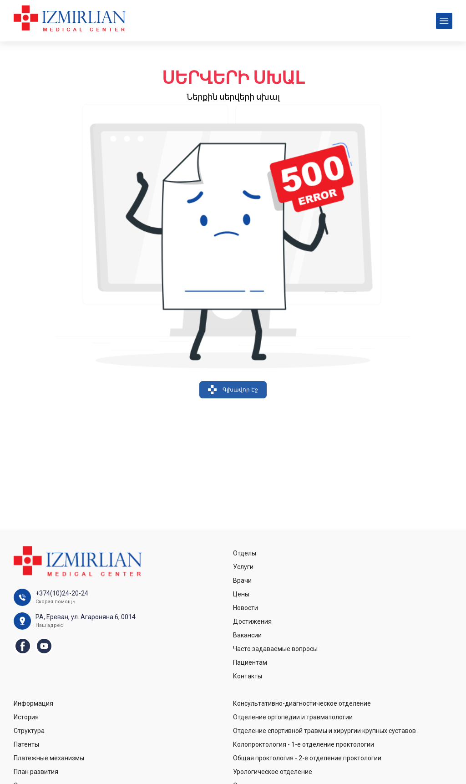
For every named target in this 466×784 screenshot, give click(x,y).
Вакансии (247, 635)
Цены (241, 594)
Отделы (244, 553)
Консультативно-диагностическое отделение (302, 703)
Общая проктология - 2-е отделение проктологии (307, 758)
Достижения (252, 621)
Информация (33, 703)
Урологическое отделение (272, 771)
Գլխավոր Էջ (233, 389)
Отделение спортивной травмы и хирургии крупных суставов (324, 730)
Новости (245, 607)
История (26, 717)
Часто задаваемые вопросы (275, 648)
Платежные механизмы (49, 758)
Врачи (242, 580)
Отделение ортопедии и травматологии (293, 717)
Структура (29, 730)
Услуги (243, 566)
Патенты (26, 744)
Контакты (247, 676)
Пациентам (250, 662)
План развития (36, 771)
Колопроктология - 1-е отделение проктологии (303, 744)
